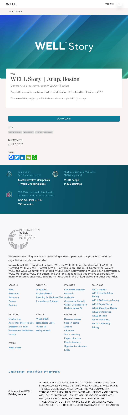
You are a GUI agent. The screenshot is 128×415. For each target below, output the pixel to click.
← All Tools (15, 11)
